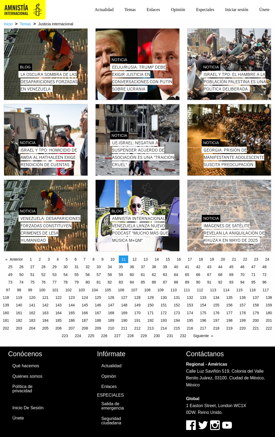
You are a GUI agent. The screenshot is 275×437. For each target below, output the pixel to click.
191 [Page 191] (137, 320)
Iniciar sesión (236, 9)
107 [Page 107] (134, 290)
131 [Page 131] (177, 297)
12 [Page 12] (135, 259)
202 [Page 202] (6, 328)
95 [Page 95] (253, 282)
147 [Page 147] (111, 305)
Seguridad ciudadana (111, 420)
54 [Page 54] (66, 274)
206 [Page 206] (58, 328)
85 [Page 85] (143, 282)
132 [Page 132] (190, 297)
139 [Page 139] (6, 305)
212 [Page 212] (137, 328)
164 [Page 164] (58, 313)
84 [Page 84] (132, 282)
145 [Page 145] (85, 305)
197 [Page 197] (216, 320)
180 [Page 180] (269, 313)
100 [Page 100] (42, 290)
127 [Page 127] (124, 297)
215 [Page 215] (177, 328)
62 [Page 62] (154, 274)
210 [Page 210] (111, 328)
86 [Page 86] (154, 282)
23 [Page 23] (256, 259)
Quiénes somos (27, 376)
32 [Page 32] (88, 267)
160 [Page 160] (6, 313)
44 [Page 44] (220, 267)
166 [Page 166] (85, 313)
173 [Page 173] (177, 313)
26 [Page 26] (21, 267)
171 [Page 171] (150, 313)
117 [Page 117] (266, 290)
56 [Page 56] (88, 274)
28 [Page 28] (43, 267)
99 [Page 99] (30, 290)
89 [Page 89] (187, 282)
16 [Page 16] (179, 259)
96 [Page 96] (264, 282)
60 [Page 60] (132, 274)
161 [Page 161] (19, 313)
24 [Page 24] (267, 259)
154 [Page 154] (203, 305)
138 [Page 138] (269, 297)
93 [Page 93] (231, 282)
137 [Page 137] (256, 297)
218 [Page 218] (216, 328)
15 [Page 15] (168, 259)
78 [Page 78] (66, 282)
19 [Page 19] (212, 259)
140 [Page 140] (19, 305)
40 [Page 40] (176, 267)
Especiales (205, 9)
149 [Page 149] (137, 305)
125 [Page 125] (98, 297)
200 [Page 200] (256, 320)
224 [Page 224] (78, 336)
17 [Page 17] (190, 259)
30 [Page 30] (66, 267)
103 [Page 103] (81, 290)
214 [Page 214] (164, 328)
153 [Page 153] (190, 305)
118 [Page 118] (6, 297)
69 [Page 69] (231, 274)
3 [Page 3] (49, 259)
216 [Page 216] (190, 328)
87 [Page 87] (165, 282)
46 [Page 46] (242, 267)
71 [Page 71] (253, 274)
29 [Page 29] (54, 267)
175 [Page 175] (203, 313)
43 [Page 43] (209, 267)
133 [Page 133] (203, 297)
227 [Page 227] (117, 336)
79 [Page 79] (77, 282)
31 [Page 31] (77, 267)
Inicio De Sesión (28, 407)
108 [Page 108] (147, 290)
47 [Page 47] (253, 267)
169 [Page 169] (124, 313)
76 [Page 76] (43, 282)
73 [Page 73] (10, 282)
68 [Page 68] (220, 274)
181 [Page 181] (6, 320)
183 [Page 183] (32, 320)
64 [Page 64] (176, 274)
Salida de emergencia (112, 405)
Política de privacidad (22, 388)
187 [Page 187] (85, 320)
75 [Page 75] (32, 282)
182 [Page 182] (19, 320)
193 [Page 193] (164, 320)
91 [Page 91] (209, 282)
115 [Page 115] (239, 290)
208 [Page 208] (85, 328)
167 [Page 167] (98, 313)
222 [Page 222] (269, 328)
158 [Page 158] (256, 305)
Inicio (8, 24)
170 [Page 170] (137, 313)
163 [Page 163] (45, 313)
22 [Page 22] (245, 259)
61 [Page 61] (143, 274)
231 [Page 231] (170, 336)
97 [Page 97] (8, 290)
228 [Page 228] (130, 336)
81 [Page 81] (99, 282)
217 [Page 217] (203, 328)
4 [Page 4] (58, 259)
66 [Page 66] (198, 274)
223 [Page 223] (65, 336)
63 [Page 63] (165, 274)
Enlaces (153, 9)
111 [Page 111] (187, 290)
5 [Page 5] (67, 259)
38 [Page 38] (154, 267)
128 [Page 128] (137, 297)
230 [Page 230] (157, 336)
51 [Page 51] (32, 274)
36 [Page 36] (132, 267)
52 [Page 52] (43, 274)
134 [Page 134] (216, 297)
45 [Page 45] (231, 267)
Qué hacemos (25, 365)
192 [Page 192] (150, 320)
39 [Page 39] (165, 267)
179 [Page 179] (256, 313)
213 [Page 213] (150, 328)
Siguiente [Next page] (201, 336)
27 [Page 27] (32, 267)
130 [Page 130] (164, 297)
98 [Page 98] (19, 290)
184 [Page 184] (45, 320)
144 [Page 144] (71, 305)
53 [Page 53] (54, 274)
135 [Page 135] (229, 297)
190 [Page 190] (124, 320)
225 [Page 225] (91, 336)
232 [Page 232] (183, 336)
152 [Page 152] (177, 305)
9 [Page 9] (103, 259)
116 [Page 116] (252, 290)
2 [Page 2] (40, 259)
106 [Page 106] (121, 290)
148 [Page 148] (124, 305)
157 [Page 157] (242, 305)
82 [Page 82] (110, 282)
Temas (130, 9)
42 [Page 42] (198, 267)
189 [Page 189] (111, 320)
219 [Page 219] (229, 328)
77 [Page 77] (54, 282)
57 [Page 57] (99, 274)
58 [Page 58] (110, 274)
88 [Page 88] (176, 282)
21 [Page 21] (234, 259)
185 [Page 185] (58, 320)
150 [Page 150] (150, 305)
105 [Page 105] (108, 290)
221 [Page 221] (256, 328)
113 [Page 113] (213, 290)
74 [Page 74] (21, 282)
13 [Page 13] (146, 259)
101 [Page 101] (55, 290)
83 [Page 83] (121, 282)
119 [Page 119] (19, 297)
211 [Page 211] (124, 328)
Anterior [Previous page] (16, 259)
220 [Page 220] (242, 328)
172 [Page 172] (164, 313)
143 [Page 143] (58, 305)
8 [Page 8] (93, 259)
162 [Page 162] (32, 313)
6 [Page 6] (76, 259)
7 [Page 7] (84, 259)
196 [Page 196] (203, 320)
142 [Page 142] (45, 305)
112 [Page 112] (200, 290)
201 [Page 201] (269, 320)
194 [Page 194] (177, 320)
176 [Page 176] (216, 313)
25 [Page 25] (10, 267)
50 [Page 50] (21, 274)
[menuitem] (104, 9)
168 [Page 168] (111, 313)
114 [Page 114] (226, 290)
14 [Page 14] (157, 259)
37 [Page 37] (143, 267)
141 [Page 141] (32, 305)
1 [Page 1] (31, 259)
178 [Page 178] (242, 313)
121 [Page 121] (45, 297)
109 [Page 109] (160, 290)
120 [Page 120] (32, 297)
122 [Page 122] (58, 297)
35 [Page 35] (121, 267)
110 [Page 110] (173, 290)
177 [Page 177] (229, 313)
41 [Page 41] (187, 267)
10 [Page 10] (112, 259)
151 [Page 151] (164, 305)
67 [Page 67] (209, 274)
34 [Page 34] (110, 267)
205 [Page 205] (45, 328)
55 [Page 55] (77, 274)
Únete (264, 9)
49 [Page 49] (10, 274)
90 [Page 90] (198, 282)
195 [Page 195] (190, 320)
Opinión (178, 9)
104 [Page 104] (95, 290)
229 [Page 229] (144, 336)
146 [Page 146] (98, 305)
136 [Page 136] (242, 297)
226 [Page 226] (104, 336)
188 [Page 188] (98, 320)
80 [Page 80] (88, 282)
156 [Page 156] (229, 305)
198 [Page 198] (229, 320)
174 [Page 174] (190, 313)
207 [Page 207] (71, 328)
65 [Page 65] (187, 274)
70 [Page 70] (242, 274)
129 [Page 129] (150, 297)
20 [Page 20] (223, 259)
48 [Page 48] (264, 267)
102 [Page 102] (68, 290)
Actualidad (104, 9)
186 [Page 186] (71, 320)
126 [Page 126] (111, 297)
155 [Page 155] (216, 305)
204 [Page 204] (32, 328)
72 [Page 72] (264, 274)
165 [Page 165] (71, 313)
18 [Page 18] (201, 259)
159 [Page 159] (269, 305)
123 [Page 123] (71, 297)
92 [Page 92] (220, 282)
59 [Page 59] (121, 274)
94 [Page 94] (242, 282)
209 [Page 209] (98, 328)
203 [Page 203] (19, 328)
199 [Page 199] (242, 320)
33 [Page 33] (99, 267)
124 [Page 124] (85, 297)
